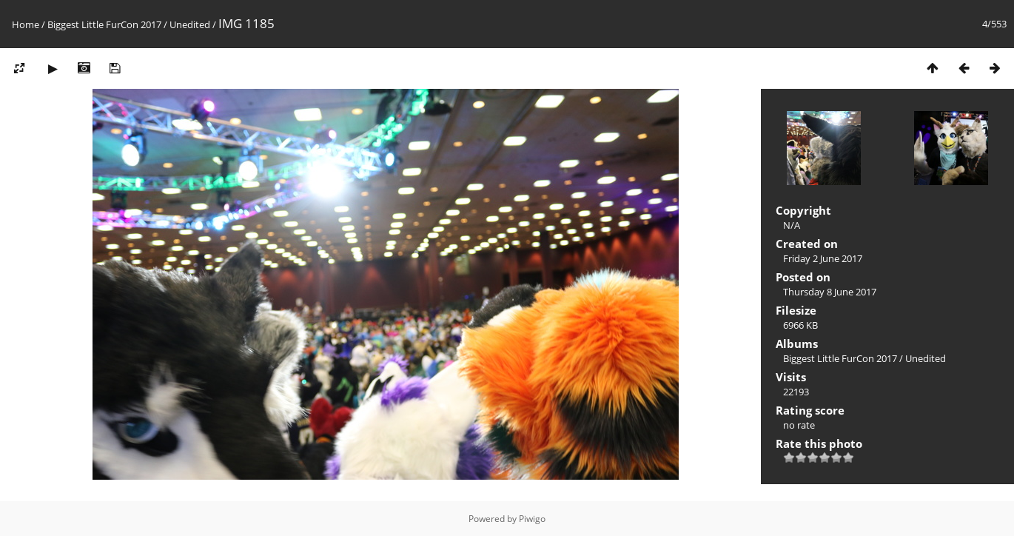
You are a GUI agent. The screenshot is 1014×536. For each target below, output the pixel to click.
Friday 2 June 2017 (822, 258)
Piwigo (532, 518)
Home (25, 24)
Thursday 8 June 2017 (829, 291)
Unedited (189, 24)
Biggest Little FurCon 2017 (104, 24)
